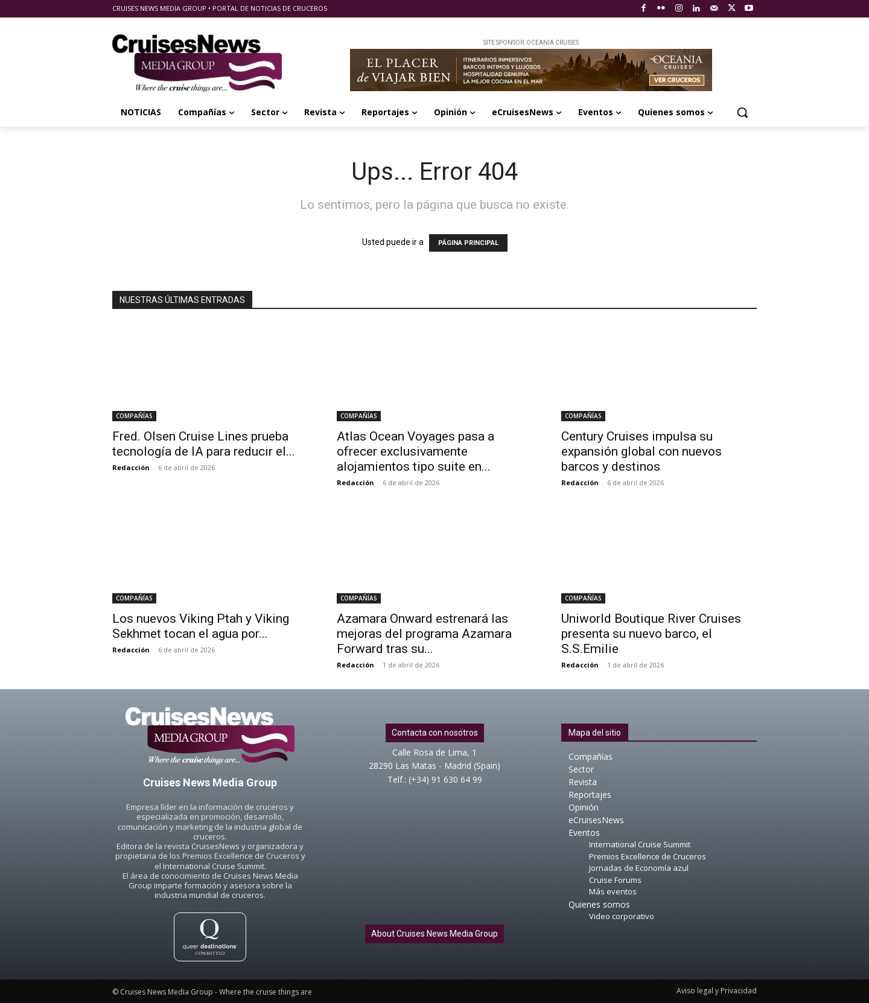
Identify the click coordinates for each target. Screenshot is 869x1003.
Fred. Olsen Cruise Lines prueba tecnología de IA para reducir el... (203, 444)
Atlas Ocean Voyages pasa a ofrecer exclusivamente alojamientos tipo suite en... (415, 451)
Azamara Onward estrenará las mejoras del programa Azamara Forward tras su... (424, 633)
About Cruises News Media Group (434, 933)
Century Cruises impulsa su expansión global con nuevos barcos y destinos (641, 451)
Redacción (131, 467)
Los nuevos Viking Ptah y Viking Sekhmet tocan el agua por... (200, 626)
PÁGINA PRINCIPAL (468, 243)
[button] (742, 112)
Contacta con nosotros (435, 732)
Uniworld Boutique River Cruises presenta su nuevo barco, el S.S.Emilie (651, 633)
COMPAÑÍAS (134, 416)
